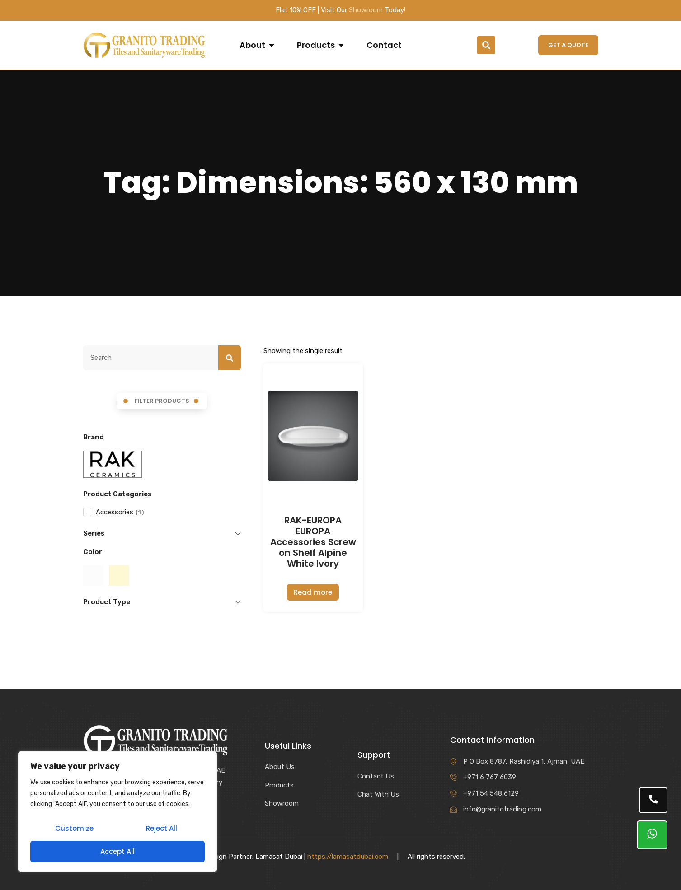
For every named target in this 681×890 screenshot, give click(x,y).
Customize (74, 829)
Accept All (117, 851)
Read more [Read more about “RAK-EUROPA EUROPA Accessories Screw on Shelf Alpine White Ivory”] (313, 592)
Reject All (161, 829)
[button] (486, 45)
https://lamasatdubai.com (347, 857)
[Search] (229, 358)
